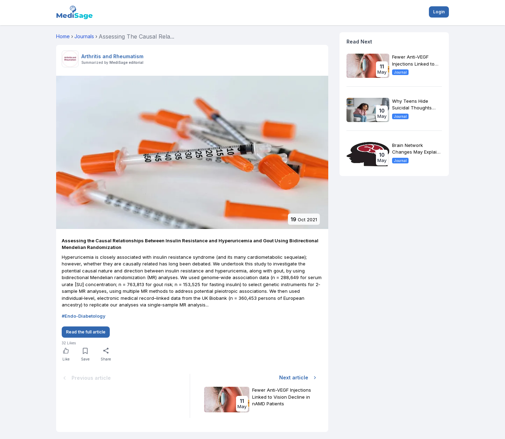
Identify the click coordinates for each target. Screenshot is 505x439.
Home (63, 36)
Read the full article (86, 332)
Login (439, 11)
